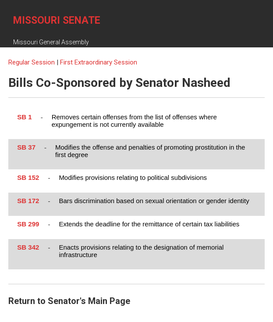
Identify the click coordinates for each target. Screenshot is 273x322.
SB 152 (28, 177)
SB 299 (28, 224)
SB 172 (28, 200)
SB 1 (24, 117)
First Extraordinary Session (98, 62)
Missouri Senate (56, 20)
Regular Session (32, 62)
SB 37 (26, 147)
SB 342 (28, 247)
